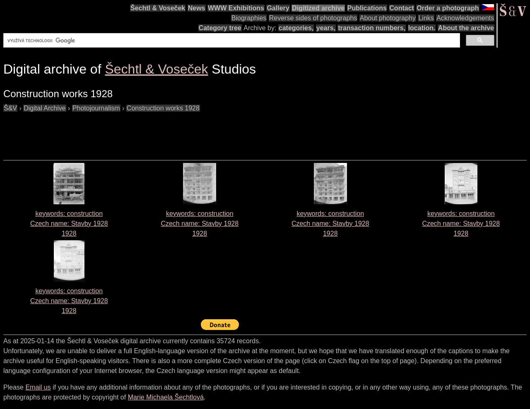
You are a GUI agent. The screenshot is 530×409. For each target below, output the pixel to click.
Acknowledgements (465, 18)
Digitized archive (318, 8)
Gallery (278, 8)
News (196, 8)
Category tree (220, 27)
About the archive (466, 27)
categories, (296, 27)
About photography (388, 18)
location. (422, 27)
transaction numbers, (371, 27)
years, (325, 27)
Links (426, 18)
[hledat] (230, 40)
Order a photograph (448, 8)
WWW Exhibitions (236, 8)
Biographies (249, 18)
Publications (367, 8)
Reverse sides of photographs (313, 18)
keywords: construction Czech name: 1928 (69, 223)
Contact (401, 8)
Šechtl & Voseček (157, 8)
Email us (38, 387)
